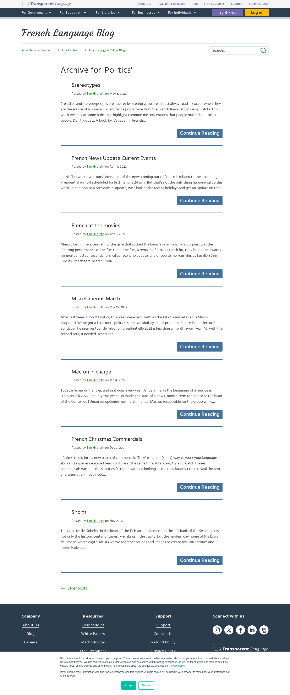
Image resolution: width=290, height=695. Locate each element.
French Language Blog (68, 33)
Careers (30, 642)
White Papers (93, 634)
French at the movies (96, 225)
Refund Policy (163, 642)
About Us (30, 625)
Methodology (93, 642)
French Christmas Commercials (107, 439)
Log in (256, 13)
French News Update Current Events (114, 158)
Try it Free (227, 13)
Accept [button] (128, 685)
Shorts (79, 512)
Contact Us (163, 634)
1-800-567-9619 (259, 3)
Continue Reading (199, 133)
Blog (31, 634)
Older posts (77, 588)
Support (163, 625)
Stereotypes (86, 85)
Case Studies (93, 625)
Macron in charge (91, 372)
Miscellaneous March (96, 298)
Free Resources (93, 651)
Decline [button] (146, 685)
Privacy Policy (177, 665)
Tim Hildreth (95, 93)
